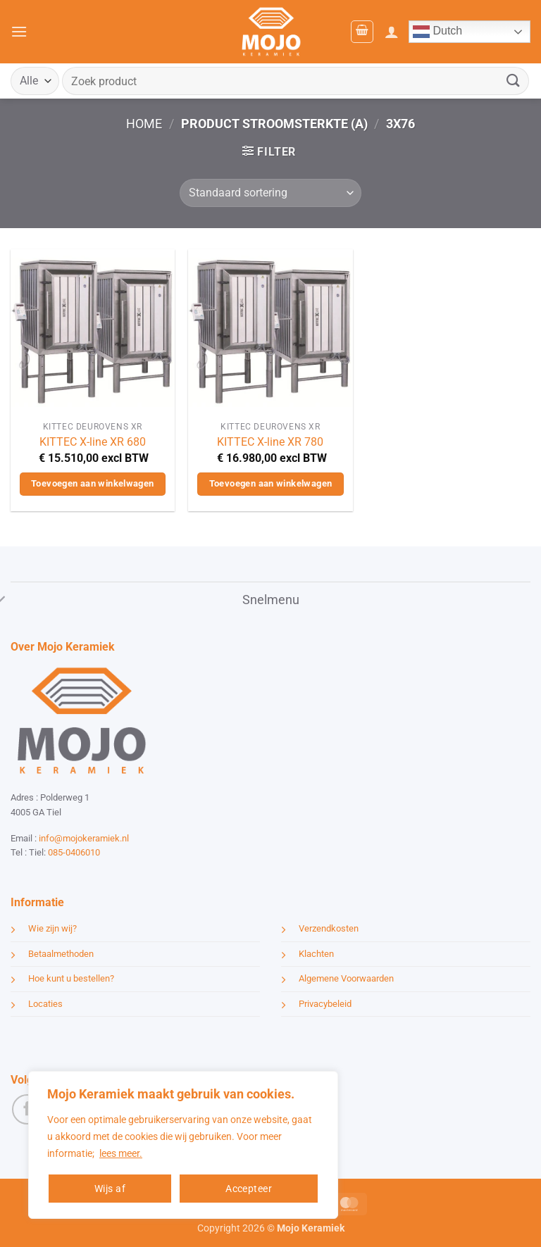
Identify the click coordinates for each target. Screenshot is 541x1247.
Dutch (437, 31)
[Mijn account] (392, 31)
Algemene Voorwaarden (346, 978)
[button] (19, 31)
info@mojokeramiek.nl (84, 838)
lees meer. (120, 1153)
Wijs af (109, 1188)
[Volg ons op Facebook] (27, 1109)
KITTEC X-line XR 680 (92, 442)
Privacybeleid (325, 1003)
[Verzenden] (513, 80)
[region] (183, 1145)
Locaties (45, 1003)
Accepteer (248, 1188)
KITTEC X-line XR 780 (270, 442)
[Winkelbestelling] (270, 193)
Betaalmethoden (61, 953)
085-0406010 (74, 852)
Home (144, 123)
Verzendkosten (329, 928)
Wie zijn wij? (52, 928)
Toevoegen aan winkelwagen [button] (92, 483)
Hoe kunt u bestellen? (71, 978)
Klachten (316, 953)
